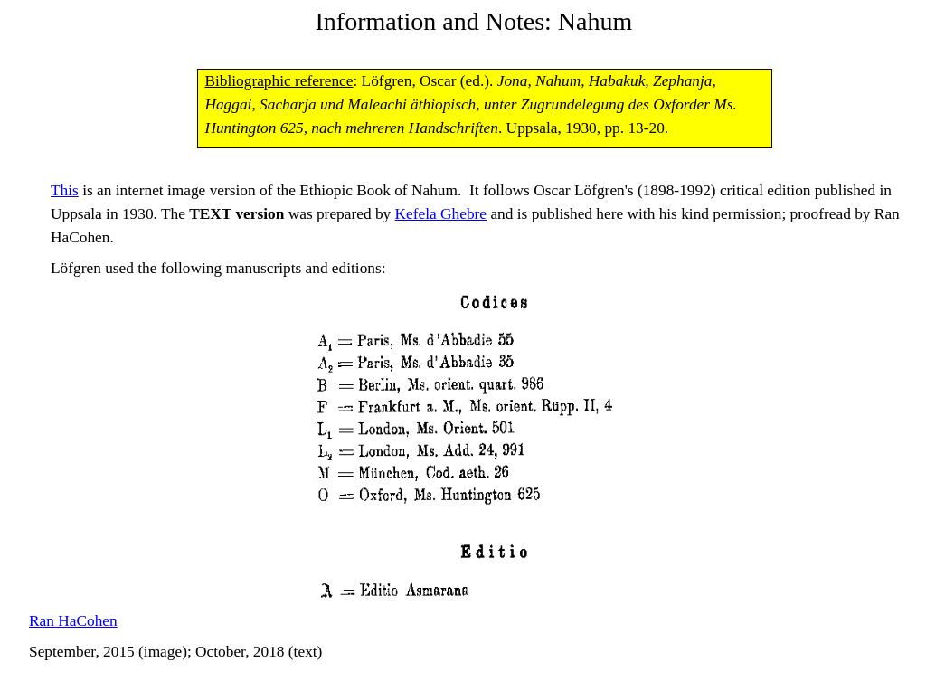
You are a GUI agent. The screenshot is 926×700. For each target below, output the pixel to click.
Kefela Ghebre (441, 213)
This (65, 190)
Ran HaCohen (73, 620)
